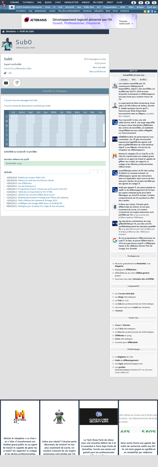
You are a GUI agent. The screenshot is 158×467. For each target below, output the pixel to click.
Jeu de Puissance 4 (27, 186)
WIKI (108, 11)
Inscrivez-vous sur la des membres (132, 307)
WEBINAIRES (40, 11)
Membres (11, 31)
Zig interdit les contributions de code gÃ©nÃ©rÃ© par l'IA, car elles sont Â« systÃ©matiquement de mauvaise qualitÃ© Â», (137, 228)
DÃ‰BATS (98, 11)
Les (124, 294)
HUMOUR (124, 11)
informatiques (124, 339)
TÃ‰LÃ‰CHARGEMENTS (69, 11)
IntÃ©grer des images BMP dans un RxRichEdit (40, 203)
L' (119, 311)
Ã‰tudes (98, 2)
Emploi (86, 2)
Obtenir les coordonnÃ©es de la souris (36, 195)
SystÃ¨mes (151, 7)
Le (118, 301)
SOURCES (87, 11)
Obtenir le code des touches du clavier (36, 180)
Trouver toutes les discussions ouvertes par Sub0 (27, 106)
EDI (98, 7)
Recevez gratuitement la (130, 264)
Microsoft (69, 7)
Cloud (47, 7)
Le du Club (124, 357)
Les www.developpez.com (129, 364)
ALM (60, 7)
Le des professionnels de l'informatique (134, 304)
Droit (109, 2)
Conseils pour (126, 342)
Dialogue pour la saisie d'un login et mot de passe (41, 206)
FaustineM (11, 163)
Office (131, 7)
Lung (19, 163)
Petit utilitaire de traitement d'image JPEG (37, 200)
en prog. (123, 336)
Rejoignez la (125, 270)
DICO (115, 11)
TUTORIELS (21, 11)
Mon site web (99, 67)
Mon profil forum (97, 72)
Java (79, 7)
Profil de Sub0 (27, 31)
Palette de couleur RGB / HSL (31, 178)
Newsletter (71, 2)
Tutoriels (28, 2)
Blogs (48, 2)
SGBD (122, 7)
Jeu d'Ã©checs (25, 183)
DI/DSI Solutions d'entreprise (29, 7)
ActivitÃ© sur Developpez (55, 91)
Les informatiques (125, 297)
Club (119, 2)
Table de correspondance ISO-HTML (35, 192)
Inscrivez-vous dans (134, 279)
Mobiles (140, 7)
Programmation (110, 7)
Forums (14, 2)
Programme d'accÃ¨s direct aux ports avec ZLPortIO (42, 189)
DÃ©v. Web (89, 7)
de (126, 360)
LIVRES (52, 11)
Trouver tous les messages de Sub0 (20, 100)
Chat (58, 2)
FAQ (39, 2)
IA (54, 7)
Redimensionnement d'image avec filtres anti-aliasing (43, 198)
